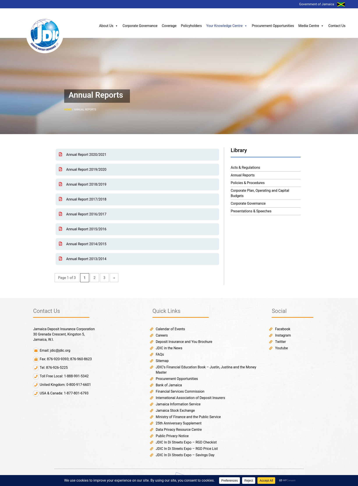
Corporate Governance (139, 26)
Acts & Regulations (245, 167)
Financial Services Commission (180, 391)
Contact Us (337, 26)
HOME (68, 109)
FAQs (160, 354)
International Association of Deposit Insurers (190, 398)
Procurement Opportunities (273, 26)
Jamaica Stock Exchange (175, 410)
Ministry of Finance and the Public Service (188, 417)
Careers (162, 335)
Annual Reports (243, 175)
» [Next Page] (114, 278)
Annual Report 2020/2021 (82, 155)
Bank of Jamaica (169, 385)
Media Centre (311, 25)
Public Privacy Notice (172, 436)
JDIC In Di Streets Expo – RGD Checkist (186, 442)
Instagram (283, 335)
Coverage (169, 26)
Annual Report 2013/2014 (82, 259)
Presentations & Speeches (251, 211)
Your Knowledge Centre (226, 25)
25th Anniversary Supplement (179, 423)
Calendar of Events (170, 329)
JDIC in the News (169, 348)
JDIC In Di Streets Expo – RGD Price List (187, 449)
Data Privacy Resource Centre (179, 429)
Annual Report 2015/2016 (82, 229)
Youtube (281, 348)
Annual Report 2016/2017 (82, 214)
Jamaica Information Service (178, 404)
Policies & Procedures (248, 183)
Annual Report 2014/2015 (82, 244)
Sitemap (162, 361)
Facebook (282, 329)
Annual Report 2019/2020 (82, 169)
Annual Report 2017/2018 (82, 199)
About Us (108, 25)
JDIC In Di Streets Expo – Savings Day (185, 455)
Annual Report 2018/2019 (82, 184)
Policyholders (191, 26)
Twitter (280, 342)
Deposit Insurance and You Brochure (184, 342)
